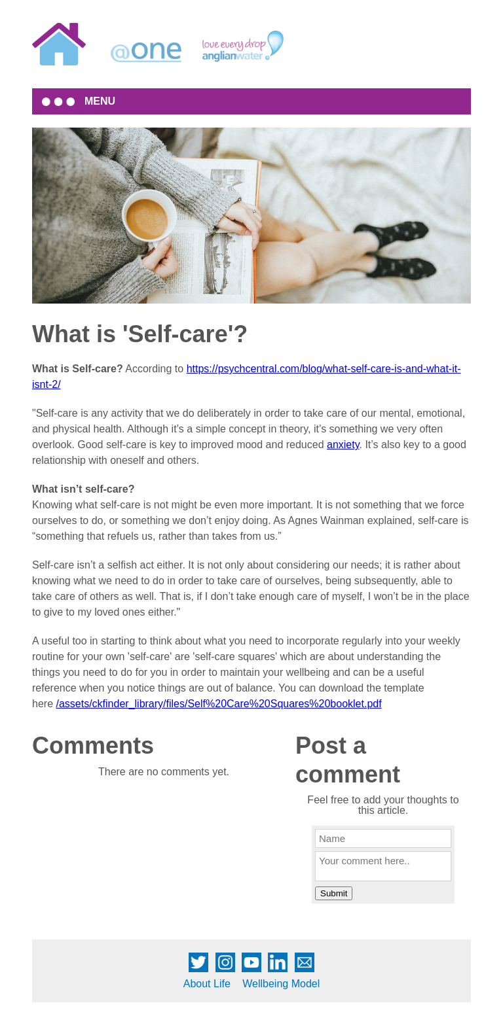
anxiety (343, 444)
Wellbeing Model (281, 983)
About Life (207, 983)
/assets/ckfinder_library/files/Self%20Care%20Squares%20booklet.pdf (218, 703)
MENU (99, 101)
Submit (333, 893)
